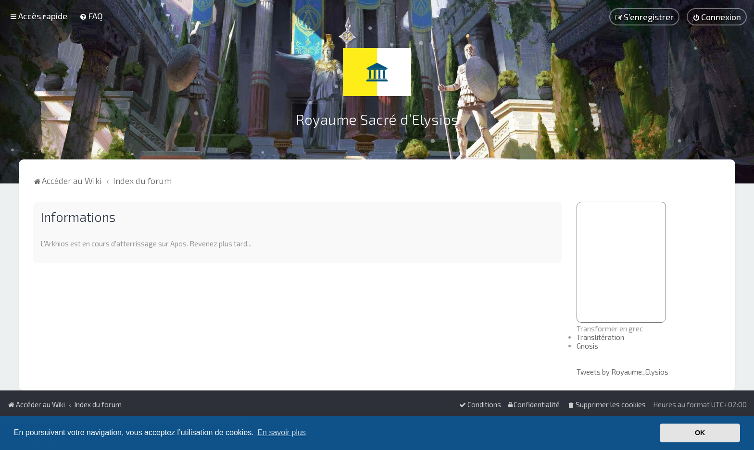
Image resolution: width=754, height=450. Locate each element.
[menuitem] (91, 16)
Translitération (600, 337)
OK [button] (700, 433)
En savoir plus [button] (281, 432)
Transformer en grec (610, 328)
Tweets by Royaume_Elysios (622, 371)
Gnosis (587, 345)
